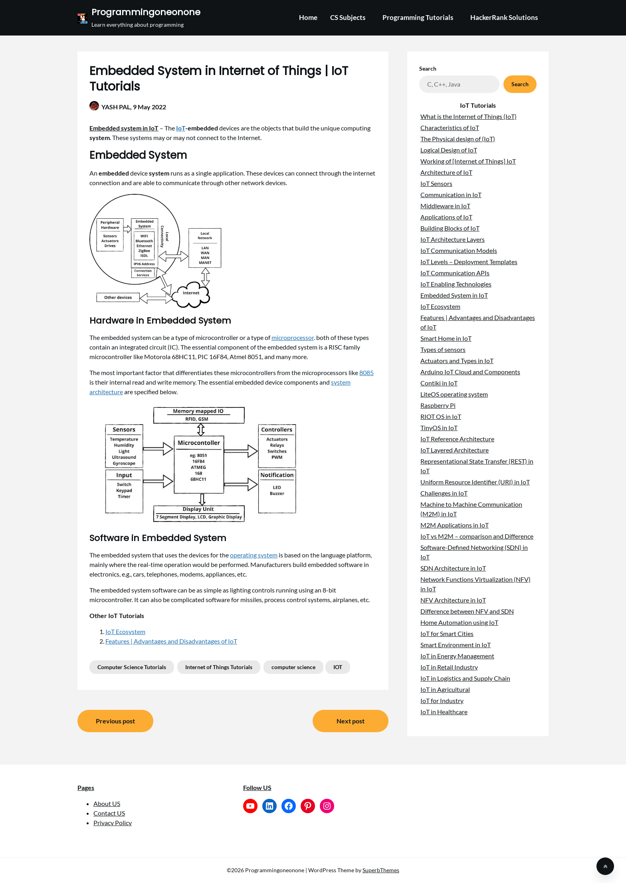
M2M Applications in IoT (454, 525)
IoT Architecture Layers (452, 239)
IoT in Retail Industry (449, 667)
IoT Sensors (436, 183)
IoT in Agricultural (445, 689)
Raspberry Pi (438, 405)
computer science (293, 667)
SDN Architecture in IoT (453, 568)
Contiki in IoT (439, 383)
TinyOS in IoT (439, 427)
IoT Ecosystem (125, 631)
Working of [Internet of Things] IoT (468, 161)
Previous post (115, 721)
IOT (337, 667)
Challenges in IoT (444, 493)
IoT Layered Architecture (454, 450)
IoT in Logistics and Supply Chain (465, 678)
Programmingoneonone (145, 12)
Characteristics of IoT (449, 127)
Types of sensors (443, 349)
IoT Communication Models (458, 250)
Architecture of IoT (446, 172)
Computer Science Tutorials (131, 667)
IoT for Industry (442, 700)
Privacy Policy (112, 822)
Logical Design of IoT (448, 150)
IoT (180, 128)
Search (427, 68)
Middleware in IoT (445, 205)
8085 (366, 372)
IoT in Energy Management (457, 656)
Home (308, 17)
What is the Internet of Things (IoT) (468, 116)
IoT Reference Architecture (457, 438)
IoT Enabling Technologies (455, 284)
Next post (351, 721)
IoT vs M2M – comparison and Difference (476, 536)
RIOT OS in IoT (440, 416)
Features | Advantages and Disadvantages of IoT (171, 641)
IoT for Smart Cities (446, 633)
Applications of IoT (446, 217)
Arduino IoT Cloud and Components (470, 371)
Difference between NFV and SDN (467, 611)
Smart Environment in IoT (455, 644)
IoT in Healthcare (444, 711)
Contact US (109, 813)
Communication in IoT (450, 194)
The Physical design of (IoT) (457, 138)
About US (106, 803)
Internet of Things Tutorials (218, 667)
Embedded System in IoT (454, 295)
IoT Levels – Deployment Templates (468, 261)
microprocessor (292, 337)
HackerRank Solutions (504, 17)
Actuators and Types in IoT (456, 360)
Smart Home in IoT (445, 338)
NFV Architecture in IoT (453, 600)
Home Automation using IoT (459, 622)
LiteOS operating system (454, 394)
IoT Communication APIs (454, 273)
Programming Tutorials (417, 17)
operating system (253, 555)
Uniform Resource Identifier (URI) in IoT (475, 482)
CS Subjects (347, 17)
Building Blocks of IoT (449, 228)
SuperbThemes (381, 870)
